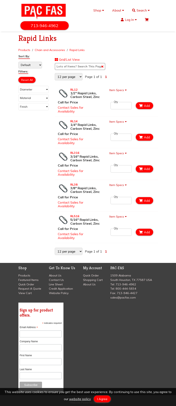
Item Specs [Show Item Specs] (118, 90)
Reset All (27, 80)
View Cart (25, 293)
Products (24, 50)
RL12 (74, 89)
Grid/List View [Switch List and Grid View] (67, 60)
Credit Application (61, 288)
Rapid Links (77, 50)
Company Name (29, 341)
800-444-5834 (126, 288)
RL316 (74, 153)
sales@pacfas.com (123, 297)
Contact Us (56, 280)
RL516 (74, 216)
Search (141, 10)
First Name (26, 355)
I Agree (102, 399)
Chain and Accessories (50, 50)
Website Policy (59, 293)
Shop (98, 10)
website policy (80, 399)
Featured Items (28, 280)
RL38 (74, 184)
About (118, 10)
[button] (33, 89)
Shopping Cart (93, 280)
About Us (55, 275)
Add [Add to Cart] (144, 106)
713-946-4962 (44, 25)
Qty (116, 101)
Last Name (26, 369)
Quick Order (26, 284)
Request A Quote (29, 288)
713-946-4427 (127, 293)
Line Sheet (56, 284)
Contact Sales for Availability (70, 109)
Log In (129, 20)
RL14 (74, 121)
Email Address (29, 327)
